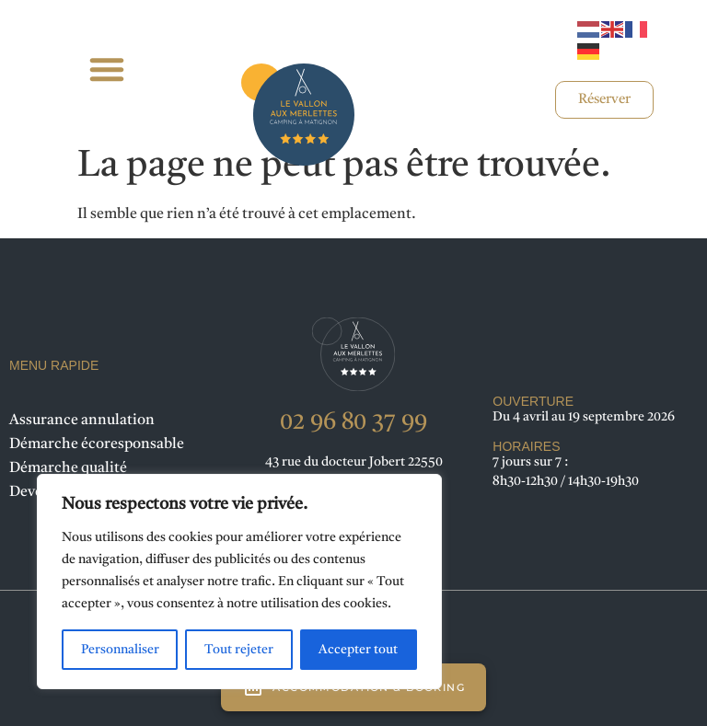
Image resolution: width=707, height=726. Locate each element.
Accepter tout (358, 649)
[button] (106, 69)
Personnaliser (120, 649)
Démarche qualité (68, 468)
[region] (239, 581)
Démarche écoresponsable (96, 444)
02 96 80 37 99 (353, 422)
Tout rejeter (238, 649)
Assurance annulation (82, 420)
